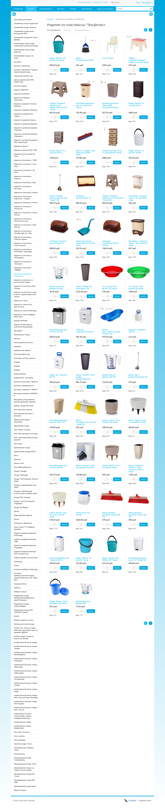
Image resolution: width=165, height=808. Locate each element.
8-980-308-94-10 (85, 2)
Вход (138, 2)
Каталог (50, 19)
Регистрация (146, 2)
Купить (64, 70)
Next (151, 14)
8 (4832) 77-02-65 (100, 2)
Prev (14, 14)
